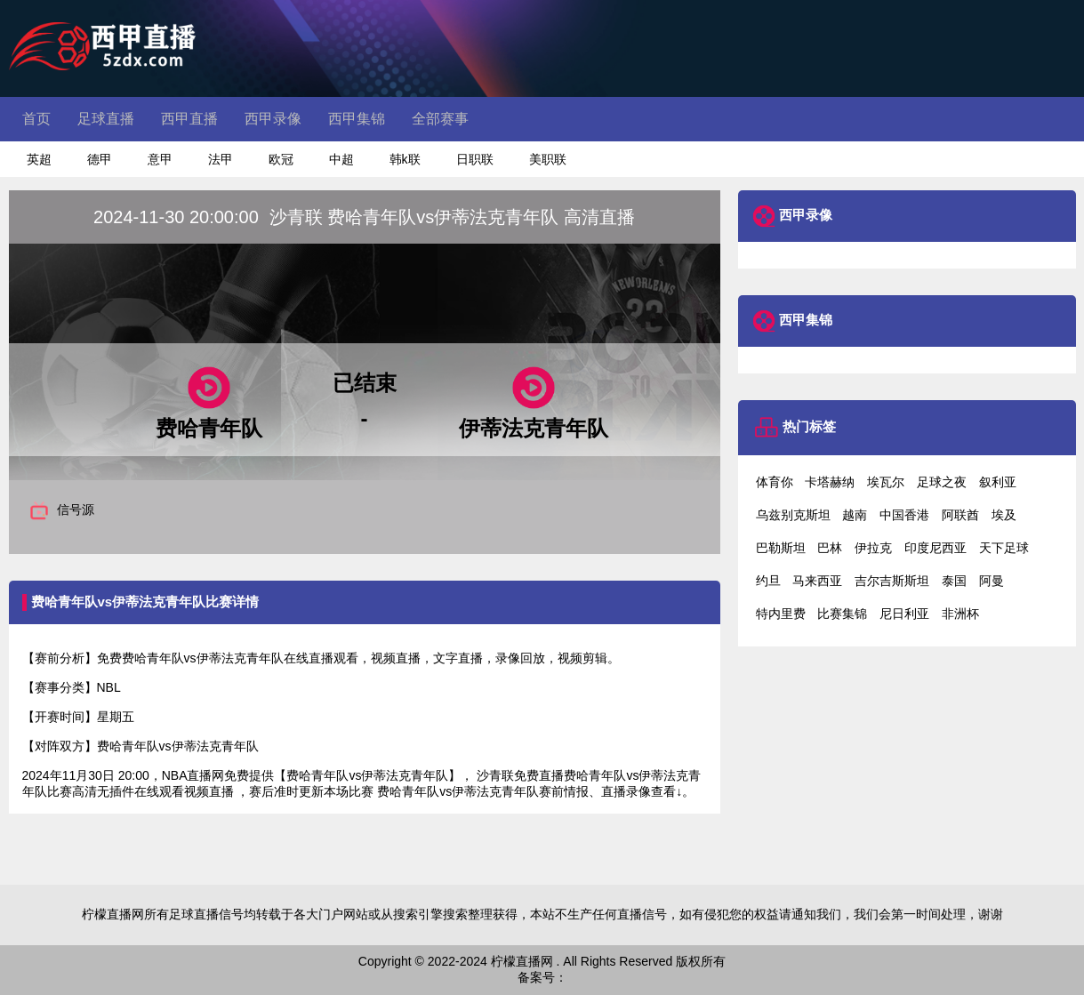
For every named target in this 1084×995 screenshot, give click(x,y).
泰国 (954, 581)
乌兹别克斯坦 (793, 515)
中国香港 (904, 515)
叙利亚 (997, 482)
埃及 (1004, 515)
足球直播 (105, 118)
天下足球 (1004, 548)
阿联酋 (960, 515)
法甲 (220, 159)
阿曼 (991, 581)
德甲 (99, 159)
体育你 (774, 482)
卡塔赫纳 (830, 482)
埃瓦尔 (885, 482)
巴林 (829, 548)
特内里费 (781, 613)
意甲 (160, 159)
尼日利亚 (904, 613)
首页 (36, 118)
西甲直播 (189, 118)
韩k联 (405, 159)
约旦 (768, 581)
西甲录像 (273, 118)
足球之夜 (942, 482)
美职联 (547, 159)
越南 (854, 515)
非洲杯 (960, 613)
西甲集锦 (356, 118)
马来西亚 (817, 581)
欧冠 (281, 159)
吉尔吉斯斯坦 (892, 581)
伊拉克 (873, 548)
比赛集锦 (842, 613)
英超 (39, 159)
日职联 (475, 159)
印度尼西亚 (935, 548)
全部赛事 (440, 118)
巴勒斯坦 (781, 548)
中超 (341, 159)
